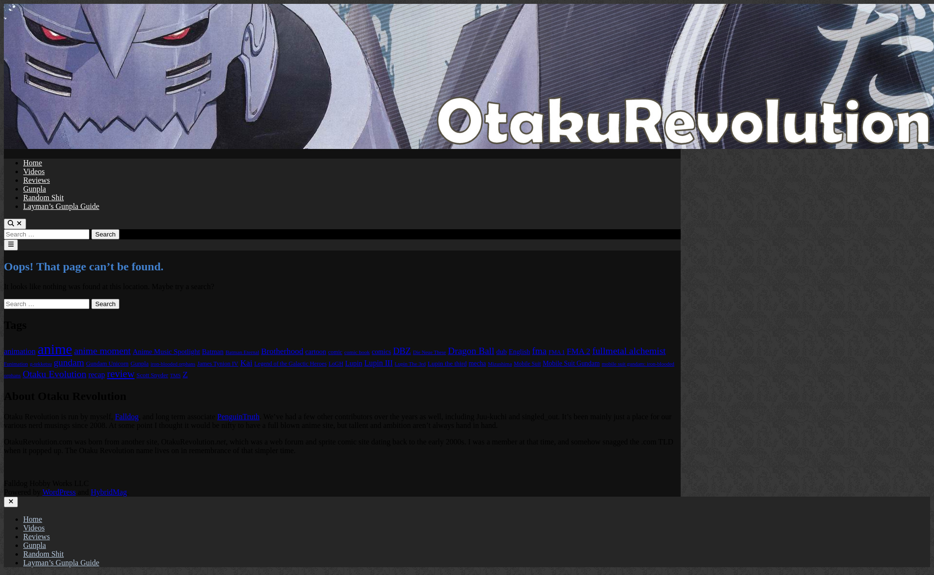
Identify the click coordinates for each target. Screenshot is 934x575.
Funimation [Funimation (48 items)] (16, 364)
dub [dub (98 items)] (501, 351)
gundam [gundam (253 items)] (69, 362)
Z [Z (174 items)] (185, 374)
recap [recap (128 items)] (96, 374)
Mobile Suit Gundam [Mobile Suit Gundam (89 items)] (571, 363)
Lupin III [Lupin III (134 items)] (378, 363)
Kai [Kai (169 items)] (246, 363)
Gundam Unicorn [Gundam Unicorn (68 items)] (107, 363)
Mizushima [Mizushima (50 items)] (500, 364)
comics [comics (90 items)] (381, 351)
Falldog (127, 417)
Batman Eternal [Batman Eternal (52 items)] (242, 352)
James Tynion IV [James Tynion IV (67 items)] (217, 363)
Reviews (36, 180)
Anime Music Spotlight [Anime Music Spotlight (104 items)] (166, 351)
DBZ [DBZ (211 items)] (402, 351)
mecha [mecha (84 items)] (477, 363)
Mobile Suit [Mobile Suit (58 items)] (527, 364)
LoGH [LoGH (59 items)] (336, 363)
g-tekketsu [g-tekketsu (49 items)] (41, 364)
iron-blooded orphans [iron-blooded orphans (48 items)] (172, 364)
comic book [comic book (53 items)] (357, 352)
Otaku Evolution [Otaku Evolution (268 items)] (55, 374)
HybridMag (109, 492)
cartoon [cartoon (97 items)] (315, 351)
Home (32, 163)
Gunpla (34, 189)
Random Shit (43, 197)
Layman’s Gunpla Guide (61, 206)
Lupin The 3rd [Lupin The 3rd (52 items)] (409, 364)
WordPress (59, 492)
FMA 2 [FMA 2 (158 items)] (578, 351)
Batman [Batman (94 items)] (213, 351)
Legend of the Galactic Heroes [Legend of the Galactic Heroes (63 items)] (290, 363)
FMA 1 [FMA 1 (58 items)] (557, 352)
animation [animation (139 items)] (20, 351)
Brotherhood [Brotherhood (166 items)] (282, 351)
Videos (33, 171)
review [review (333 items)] (120, 374)
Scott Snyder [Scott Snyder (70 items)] (152, 375)
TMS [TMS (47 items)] (175, 375)
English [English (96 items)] (519, 351)
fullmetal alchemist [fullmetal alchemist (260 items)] (629, 350)
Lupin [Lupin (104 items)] (353, 363)
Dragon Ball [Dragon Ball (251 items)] (471, 351)
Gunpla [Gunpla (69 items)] (140, 363)
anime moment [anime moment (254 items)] (102, 351)
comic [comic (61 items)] (335, 352)
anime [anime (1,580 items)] (55, 349)
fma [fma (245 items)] (539, 351)
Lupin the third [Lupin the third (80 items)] (447, 363)
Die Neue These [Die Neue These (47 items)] (429, 352)
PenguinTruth (238, 417)
